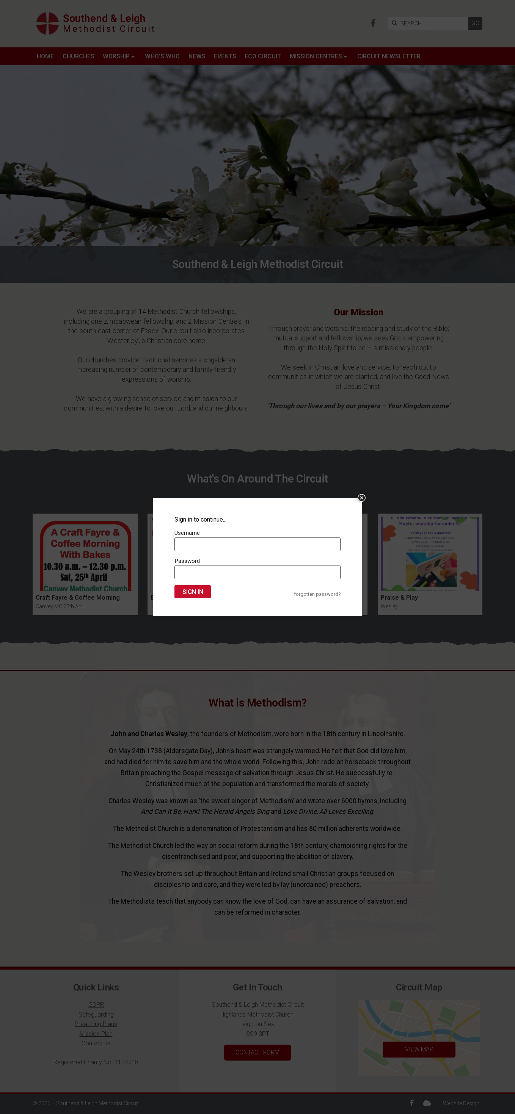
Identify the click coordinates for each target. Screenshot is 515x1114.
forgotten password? (317, 594)
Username (187, 533)
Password (187, 561)
